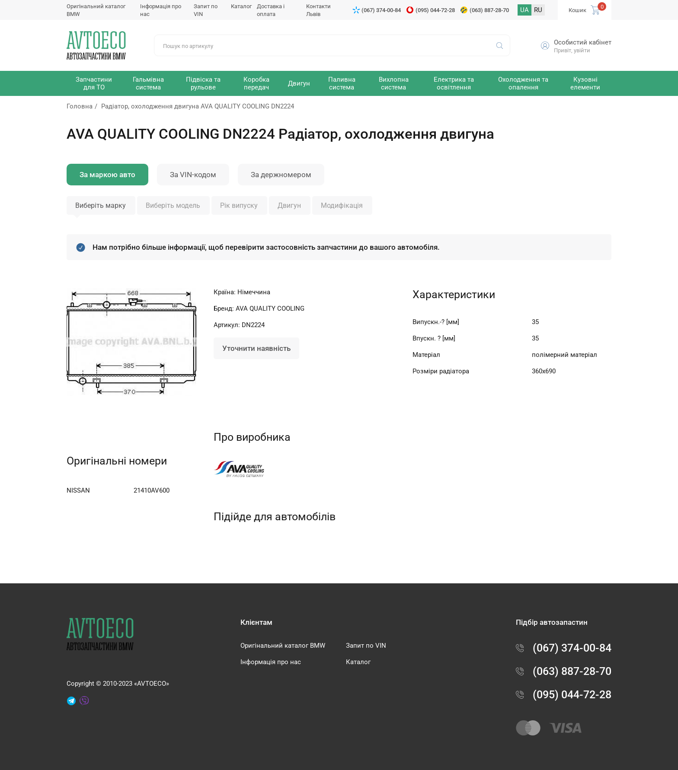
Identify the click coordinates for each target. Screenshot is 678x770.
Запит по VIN (366, 645)
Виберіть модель (173, 205)
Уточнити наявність (256, 348)
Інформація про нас (270, 662)
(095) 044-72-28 (435, 10)
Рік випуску (239, 205)
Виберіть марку (100, 205)
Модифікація (342, 205)
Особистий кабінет (582, 42)
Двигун (289, 205)
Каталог (241, 6)
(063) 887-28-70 (489, 10)
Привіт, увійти (572, 50)
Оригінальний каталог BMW (282, 645)
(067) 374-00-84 (381, 10)
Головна (80, 106)
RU (538, 10)
